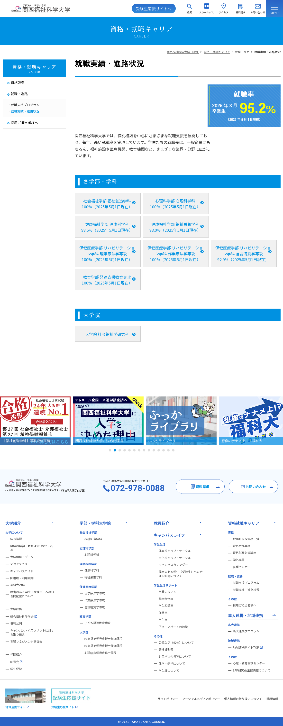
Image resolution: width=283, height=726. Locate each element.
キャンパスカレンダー (173, 565)
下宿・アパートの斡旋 (173, 627)
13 (168, 450)
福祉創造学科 (93, 539)
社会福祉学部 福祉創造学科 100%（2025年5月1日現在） (107, 204)
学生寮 (163, 620)
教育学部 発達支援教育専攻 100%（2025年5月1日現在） (107, 280)
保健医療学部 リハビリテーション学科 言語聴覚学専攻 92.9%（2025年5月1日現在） (243, 253)
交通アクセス (18, 564)
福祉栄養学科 (93, 577)
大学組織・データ (22, 557)
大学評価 (16, 609)
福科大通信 (17, 585)
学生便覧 (16, 669)
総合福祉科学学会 (23, 616)
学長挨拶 (16, 539)
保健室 (163, 613)
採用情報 (272, 699)
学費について (167, 592)
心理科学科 (91, 555)
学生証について (169, 670)
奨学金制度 (166, 599)
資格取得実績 (241, 546)
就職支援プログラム (246, 583)
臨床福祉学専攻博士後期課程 (103, 646)
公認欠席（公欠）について (176, 642)
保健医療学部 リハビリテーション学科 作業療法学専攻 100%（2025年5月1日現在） (175, 253)
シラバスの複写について (175, 656)
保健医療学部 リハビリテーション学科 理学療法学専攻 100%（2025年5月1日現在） (107, 253)
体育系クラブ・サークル (175, 551)
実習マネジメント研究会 (26, 641)
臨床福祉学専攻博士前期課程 (103, 639)
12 (163, 450)
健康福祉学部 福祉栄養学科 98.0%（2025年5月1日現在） (175, 227)
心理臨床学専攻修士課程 (100, 653)
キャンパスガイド (22, 571)
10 (154, 450)
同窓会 (16, 662)
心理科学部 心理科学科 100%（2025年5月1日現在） (175, 204)
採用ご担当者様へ (244, 605)
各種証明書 (166, 649)
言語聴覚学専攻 (94, 607)
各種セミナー (241, 567)
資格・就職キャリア (217, 52)
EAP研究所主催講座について (251, 670)
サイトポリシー (168, 699)
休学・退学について (172, 663)
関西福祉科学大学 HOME (183, 52)
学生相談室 (166, 605)
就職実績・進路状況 (267, 52)
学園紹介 (16, 654)
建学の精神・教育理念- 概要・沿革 (31, 548)
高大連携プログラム (246, 631)
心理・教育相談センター (249, 663)
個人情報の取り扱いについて (243, 699)
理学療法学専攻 (94, 593)
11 (158, 450)
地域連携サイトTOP (248, 647)
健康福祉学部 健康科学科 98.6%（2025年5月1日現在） (107, 227)
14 (173, 450)
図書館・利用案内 (22, 578)
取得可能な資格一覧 (246, 539)
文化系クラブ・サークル (175, 558)
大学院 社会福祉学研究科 (107, 334)
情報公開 (16, 623)
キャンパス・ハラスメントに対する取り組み (32, 632)
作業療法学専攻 (94, 600)
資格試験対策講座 (244, 553)
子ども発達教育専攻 (97, 623)
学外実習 (239, 560)
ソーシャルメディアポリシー (201, 699)
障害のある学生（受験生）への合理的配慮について (32, 594)
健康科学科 (91, 570)
